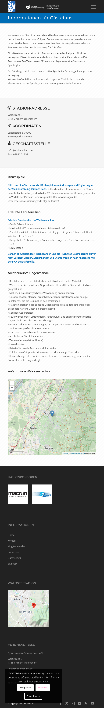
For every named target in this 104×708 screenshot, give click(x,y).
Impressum (14, 552)
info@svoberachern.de (20, 668)
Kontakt (12, 540)
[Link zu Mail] (92, 703)
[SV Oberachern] (43, 6)
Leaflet (65, 453)
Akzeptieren (25, 687)
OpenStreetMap (78, 453)
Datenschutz (14, 557)
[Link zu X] (66, 703)
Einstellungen (33, 696)
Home (11, 534)
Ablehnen (42, 687)
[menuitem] (91, 6)
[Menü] (91, 6)
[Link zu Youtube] (79, 703)
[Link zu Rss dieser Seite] (85, 703)
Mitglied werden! (17, 546)
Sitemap (12, 563)
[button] (52, 413)
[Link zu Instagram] (73, 703)
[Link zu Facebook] (60, 703)
